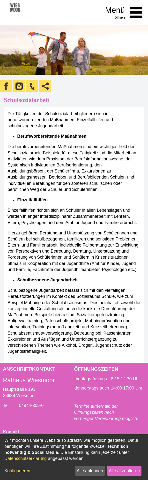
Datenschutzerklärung (25, 458)
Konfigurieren (17, 470)
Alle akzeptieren (124, 470)
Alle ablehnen (90, 470)
